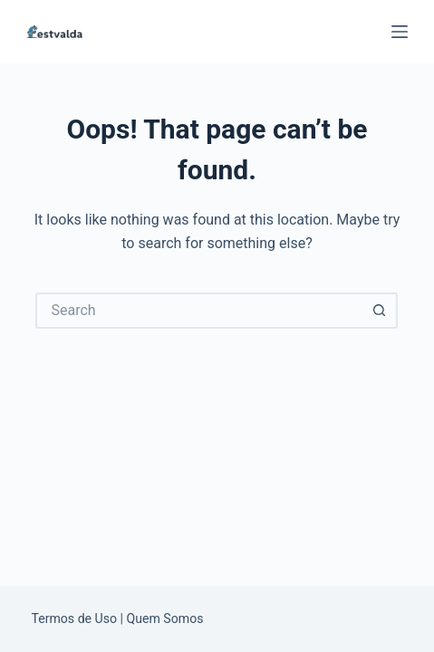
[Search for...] (198, 310)
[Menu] (399, 32)
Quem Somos (165, 618)
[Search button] (380, 310)
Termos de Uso (74, 618)
